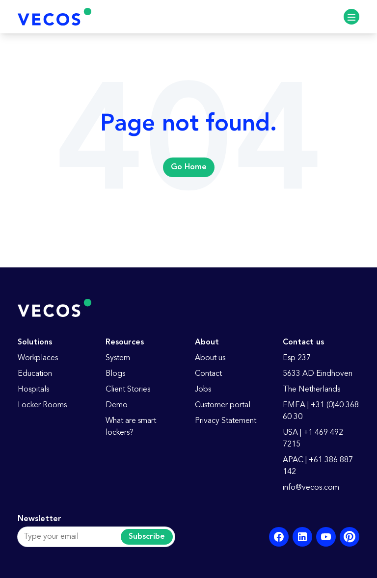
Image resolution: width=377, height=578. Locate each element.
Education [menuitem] (35, 374)
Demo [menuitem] (117, 405)
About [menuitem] (207, 342)
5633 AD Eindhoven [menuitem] (317, 374)
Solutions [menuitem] (35, 342)
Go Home (189, 167)
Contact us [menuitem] (303, 342)
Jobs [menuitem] (203, 390)
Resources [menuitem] (125, 342)
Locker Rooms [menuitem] (42, 405)
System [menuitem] (118, 358)
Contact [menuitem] (208, 374)
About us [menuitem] (210, 358)
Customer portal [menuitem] (222, 405)
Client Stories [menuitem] (128, 390)
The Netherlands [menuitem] (311, 390)
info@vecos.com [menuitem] (311, 488)
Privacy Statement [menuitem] (225, 421)
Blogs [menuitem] (115, 374)
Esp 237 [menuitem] (297, 358)
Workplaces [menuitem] (38, 358)
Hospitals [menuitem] (33, 390)
